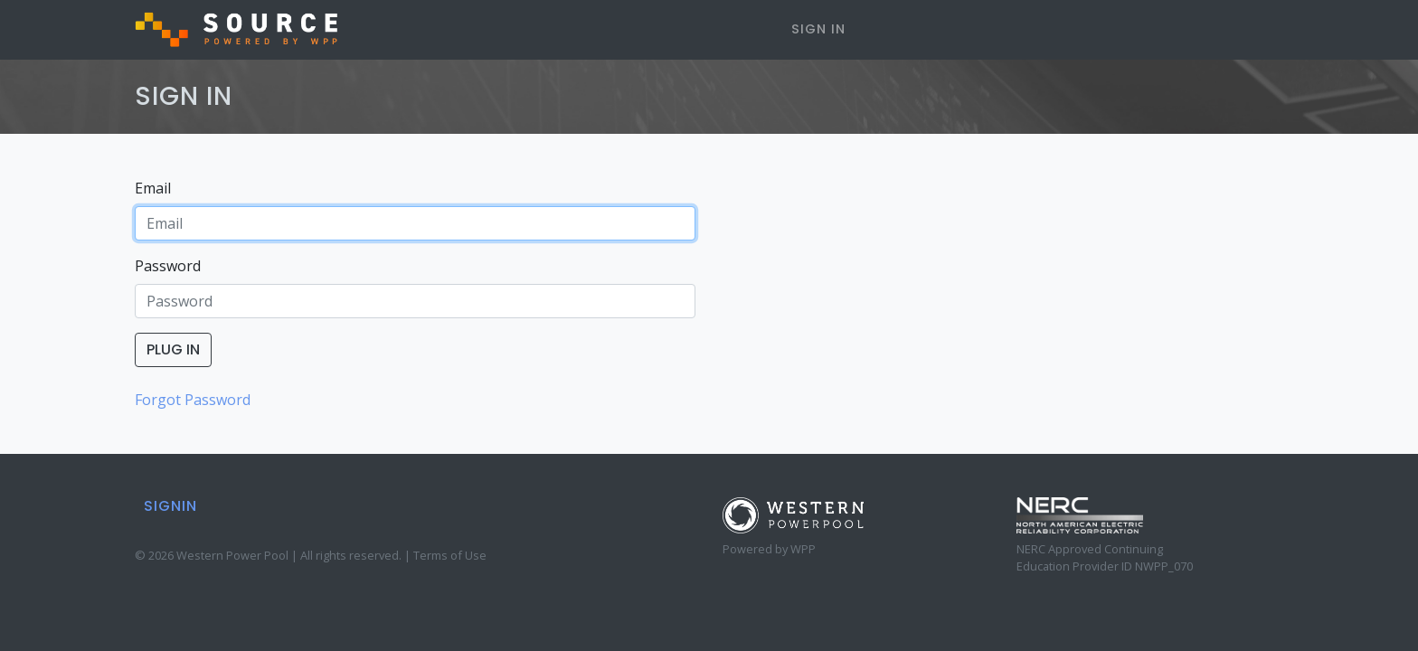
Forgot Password (193, 400)
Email (153, 188)
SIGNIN (170, 505)
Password (168, 266)
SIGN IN (818, 29)
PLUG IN (173, 349)
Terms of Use (450, 555)
